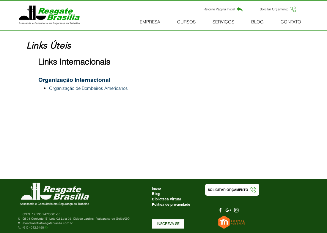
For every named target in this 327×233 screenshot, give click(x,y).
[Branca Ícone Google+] (228, 210)
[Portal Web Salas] (232, 222)
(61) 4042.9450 (33, 227)
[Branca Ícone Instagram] (236, 210)
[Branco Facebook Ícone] (220, 210)
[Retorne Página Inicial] (223, 9)
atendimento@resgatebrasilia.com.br (48, 223)
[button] (278, 9)
